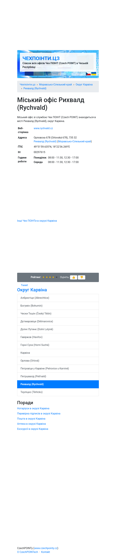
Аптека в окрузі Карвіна (31, 423)
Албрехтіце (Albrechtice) (35, 297)
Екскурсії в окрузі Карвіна (32, 428)
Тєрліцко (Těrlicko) (32, 392)
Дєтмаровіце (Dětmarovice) (37, 321)
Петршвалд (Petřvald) (33, 376)
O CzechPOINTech (27, 552)
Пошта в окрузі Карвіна (31, 418)
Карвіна (25, 352)
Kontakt (45, 552)
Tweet (24, 285)
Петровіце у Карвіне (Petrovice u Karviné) (45, 368)
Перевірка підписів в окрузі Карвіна (38, 413)
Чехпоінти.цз (41, 58)
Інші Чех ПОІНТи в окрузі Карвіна (37, 220)
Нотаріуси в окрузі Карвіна (33, 408)
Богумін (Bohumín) (31, 305)
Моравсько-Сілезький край (55, 84)
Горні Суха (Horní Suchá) (35, 344)
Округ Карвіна (84, 84)
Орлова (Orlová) (30, 360)
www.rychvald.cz (43, 128)
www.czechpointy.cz (46, 548)
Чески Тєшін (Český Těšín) (36, 313)
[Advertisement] (58, 25)
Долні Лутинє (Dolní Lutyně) (37, 329)
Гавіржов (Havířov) (31, 337)
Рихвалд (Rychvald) (35, 88)
